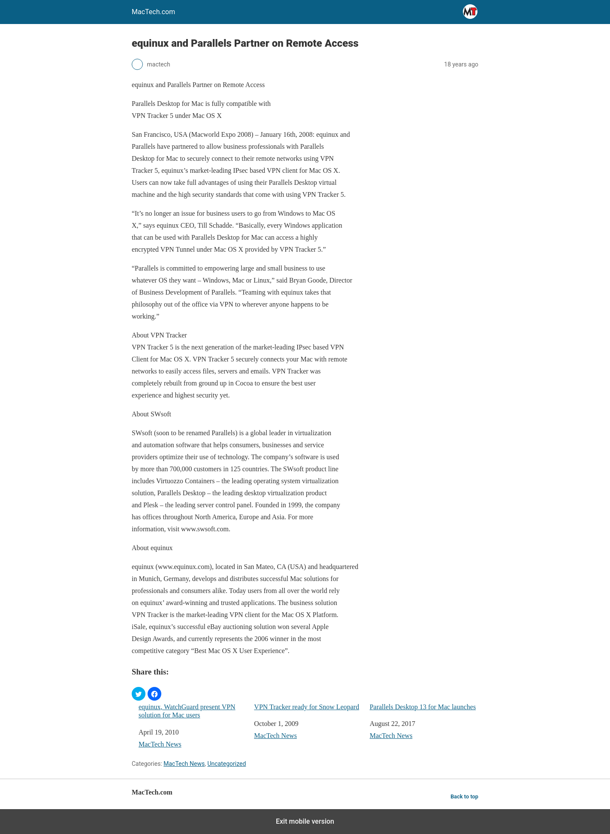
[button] (138, 694)
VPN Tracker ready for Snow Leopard (306, 707)
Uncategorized (226, 763)
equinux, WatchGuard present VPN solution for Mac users (187, 711)
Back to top (464, 796)
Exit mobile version (305, 821)
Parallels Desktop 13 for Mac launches (423, 707)
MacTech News (160, 744)
